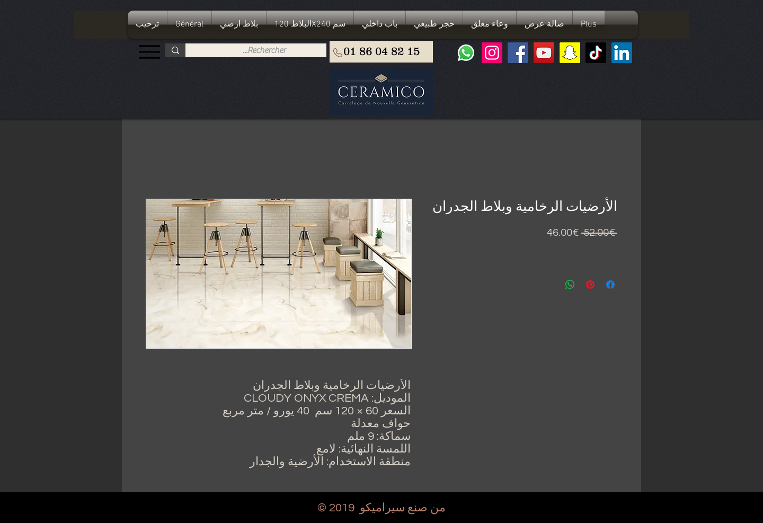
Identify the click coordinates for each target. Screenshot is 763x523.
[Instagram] (492, 52)
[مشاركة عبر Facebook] (610, 284)
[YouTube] (544, 52)
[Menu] (149, 52)
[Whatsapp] (466, 52)
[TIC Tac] (595, 52)
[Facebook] (518, 52)
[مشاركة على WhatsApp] (570, 284)
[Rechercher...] (264, 50)
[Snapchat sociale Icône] (570, 52)
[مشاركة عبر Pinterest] (590, 284)
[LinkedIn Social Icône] (621, 52)
